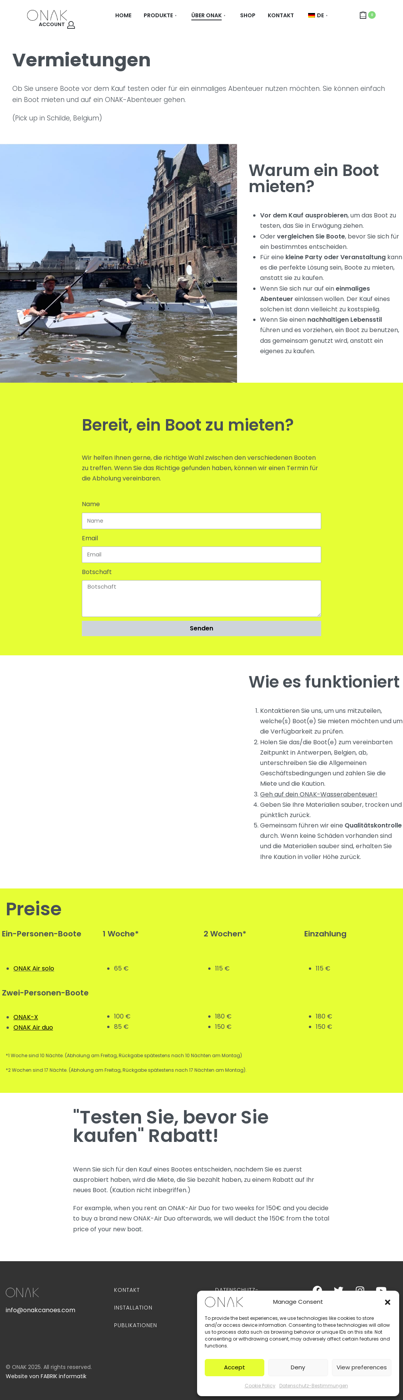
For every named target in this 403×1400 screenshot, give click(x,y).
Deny (298, 1367)
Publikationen (135, 1325)
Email (90, 538)
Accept (234, 1367)
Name (91, 504)
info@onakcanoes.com (40, 1310)
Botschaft (97, 572)
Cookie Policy (260, 1385)
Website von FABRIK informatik (46, 1376)
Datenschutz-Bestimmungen (313, 1385)
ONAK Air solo (33, 968)
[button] (387, 1302)
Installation (133, 1307)
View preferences (362, 1367)
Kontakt (127, 1290)
